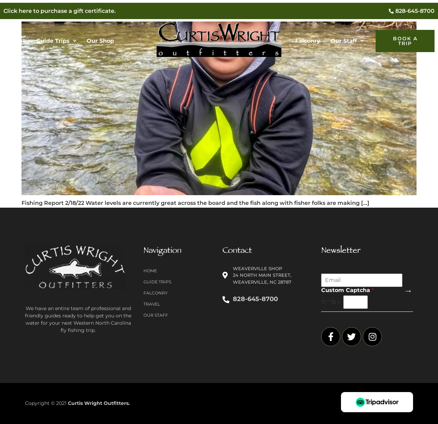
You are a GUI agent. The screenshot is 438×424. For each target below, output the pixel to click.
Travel (151, 304)
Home (17, 41)
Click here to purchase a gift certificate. (59, 11)
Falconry (307, 41)
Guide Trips (56, 41)
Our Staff (347, 41)
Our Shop (100, 41)
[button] (56, 41)
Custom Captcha (347, 290)
